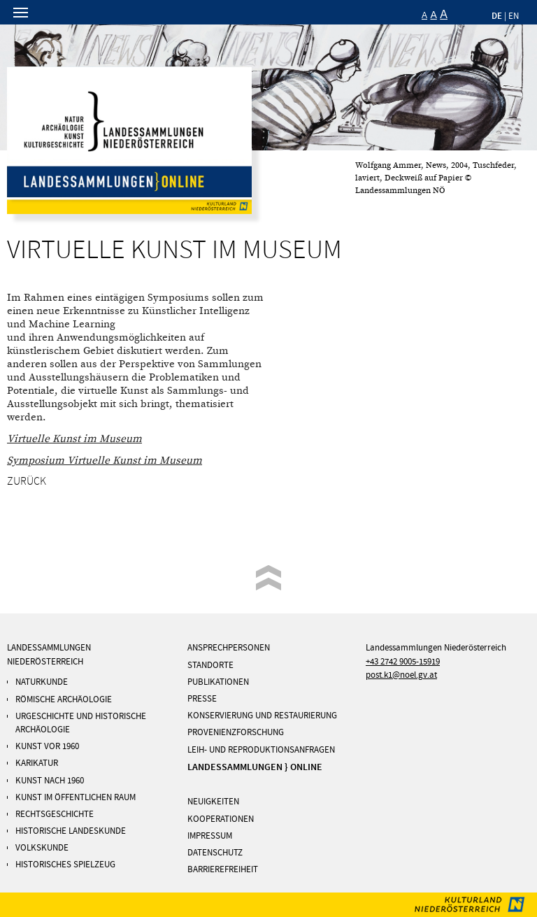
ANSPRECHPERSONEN (228, 647)
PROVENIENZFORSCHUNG (235, 732)
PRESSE (202, 698)
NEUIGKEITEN (213, 801)
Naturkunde (41, 682)
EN (513, 16)
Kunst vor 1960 (47, 746)
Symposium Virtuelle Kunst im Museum (104, 460)
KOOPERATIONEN (220, 819)
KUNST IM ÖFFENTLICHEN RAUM (75, 797)
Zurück (26, 481)
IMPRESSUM (209, 835)
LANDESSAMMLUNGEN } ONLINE (254, 767)
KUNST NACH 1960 (49, 780)
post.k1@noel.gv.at (401, 675)
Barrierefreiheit (222, 869)
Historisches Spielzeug (65, 864)
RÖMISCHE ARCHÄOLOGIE (63, 699)
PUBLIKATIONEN (218, 682)
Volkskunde (42, 847)
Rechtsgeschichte (54, 814)
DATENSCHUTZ (215, 852)
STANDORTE (210, 665)
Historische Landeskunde (70, 831)
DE (497, 16)
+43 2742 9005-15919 (403, 661)
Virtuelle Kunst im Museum (74, 439)
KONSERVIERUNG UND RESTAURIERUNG (262, 715)
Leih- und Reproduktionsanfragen (261, 749)
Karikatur (36, 763)
